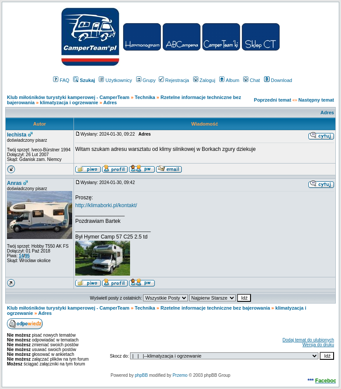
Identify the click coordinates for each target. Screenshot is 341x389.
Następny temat (316, 99)
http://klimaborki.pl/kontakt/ (106, 205)
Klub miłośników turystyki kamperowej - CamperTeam (68, 97)
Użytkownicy (115, 80)
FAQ (61, 80)
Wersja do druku (318, 344)
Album (229, 80)
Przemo (180, 375)
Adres (110, 102)
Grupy (146, 80)
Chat (251, 80)
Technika (145, 97)
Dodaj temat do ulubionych (308, 340)
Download (278, 80)
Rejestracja (174, 80)
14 (21, 255)
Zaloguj (204, 80)
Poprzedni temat (272, 99)
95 (27, 255)
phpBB (141, 375)
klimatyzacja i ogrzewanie (69, 102)
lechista (17, 135)
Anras (14, 183)
